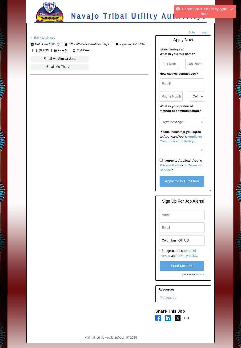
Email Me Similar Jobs (50, 59)
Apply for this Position (182, 181)
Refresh (151, 337)
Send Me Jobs (182, 266)
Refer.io (200, 274)
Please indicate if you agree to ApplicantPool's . (181, 136)
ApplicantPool (114, 337)
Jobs (192, 32)
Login (204, 32)
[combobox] (197, 96)
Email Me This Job (92, 59)
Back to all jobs (42, 37)
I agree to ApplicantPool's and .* (181, 165)
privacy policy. (187, 256)
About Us (169, 297)
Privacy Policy (170, 165)
